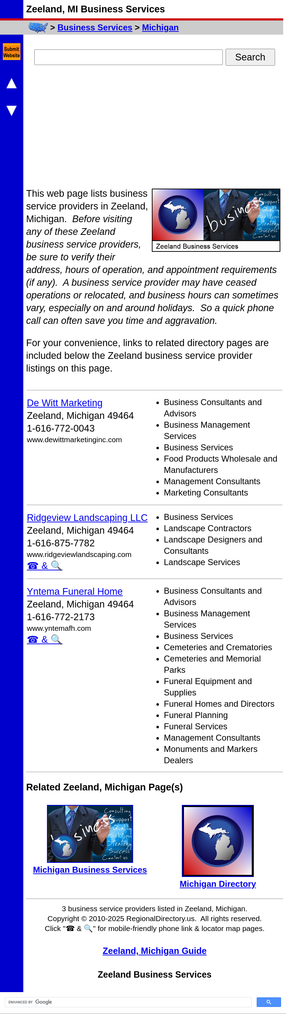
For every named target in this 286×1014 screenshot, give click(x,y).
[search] (127, 1002)
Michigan (160, 27)
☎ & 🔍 (44, 566)
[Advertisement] (104, 129)
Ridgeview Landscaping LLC (87, 517)
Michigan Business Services (90, 869)
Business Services (95, 27)
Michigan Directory (218, 884)
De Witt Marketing (65, 403)
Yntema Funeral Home (75, 591)
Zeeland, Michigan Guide (155, 951)
